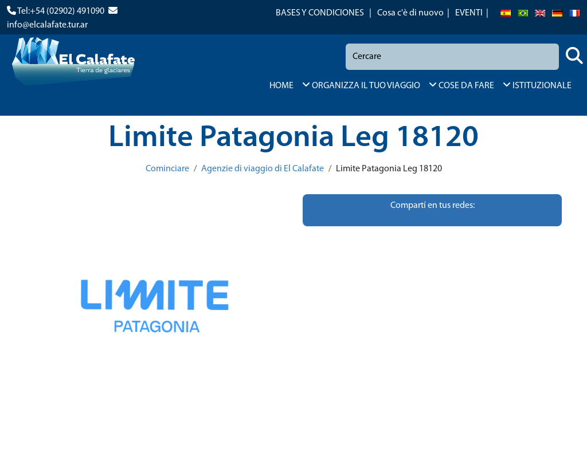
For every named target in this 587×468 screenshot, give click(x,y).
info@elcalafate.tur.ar (47, 25)
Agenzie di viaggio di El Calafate (262, 169)
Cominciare (167, 169)
